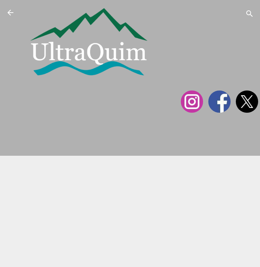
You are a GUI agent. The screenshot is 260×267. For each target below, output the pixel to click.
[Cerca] (249, 15)
